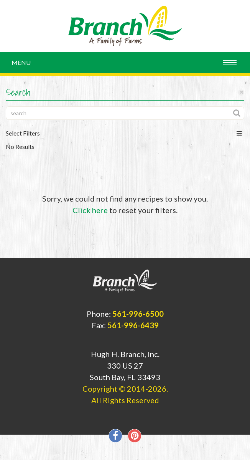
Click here (90, 210)
